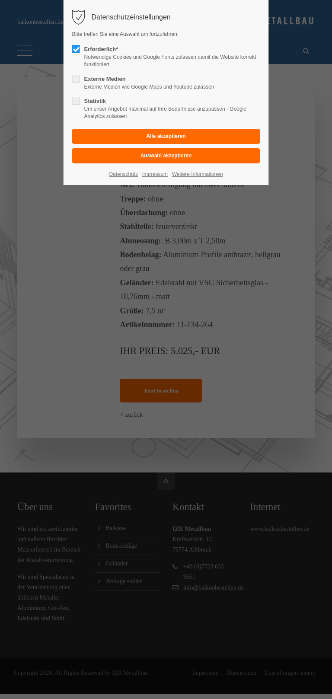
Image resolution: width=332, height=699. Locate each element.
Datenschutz (123, 174)
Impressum (155, 174)
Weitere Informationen (197, 174)
